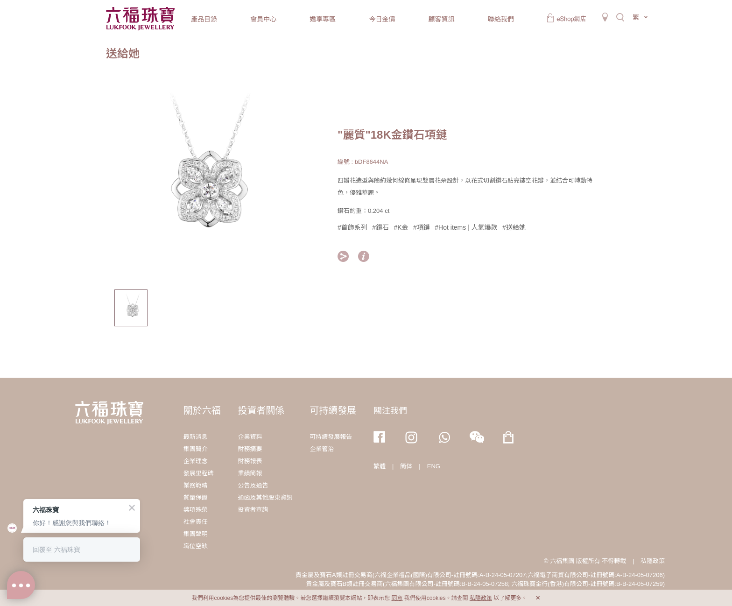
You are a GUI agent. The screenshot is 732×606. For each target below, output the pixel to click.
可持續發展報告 (331, 436)
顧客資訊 (442, 19)
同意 (396, 598)
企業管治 (322, 448)
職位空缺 (195, 546)
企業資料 (250, 436)
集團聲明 (195, 533)
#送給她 (514, 227)
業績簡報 (250, 473)
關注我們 (390, 411)
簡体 (406, 466)
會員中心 (263, 19)
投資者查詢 (253, 509)
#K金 (401, 227)
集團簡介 (195, 448)
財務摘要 (250, 448)
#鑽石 (380, 227)
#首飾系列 (352, 227)
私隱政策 (652, 560)
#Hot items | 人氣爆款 (466, 227)
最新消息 (195, 436)
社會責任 (195, 521)
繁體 (379, 466)
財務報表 (250, 461)
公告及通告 (253, 485)
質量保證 (195, 497)
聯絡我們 (501, 19)
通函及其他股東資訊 (265, 497)
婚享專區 (323, 19)
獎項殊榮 (195, 509)
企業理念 (195, 461)
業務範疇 (195, 485)
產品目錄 (204, 19)
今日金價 (382, 19)
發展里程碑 (198, 473)
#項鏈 (421, 227)
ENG (433, 466)
